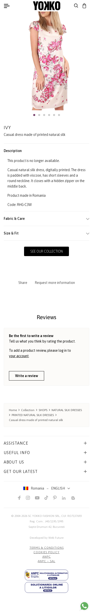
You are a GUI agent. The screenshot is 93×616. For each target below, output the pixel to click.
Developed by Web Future (46, 537)
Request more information (55, 283)
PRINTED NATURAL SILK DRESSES (33, 415)
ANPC (46, 556)
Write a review (26, 376)
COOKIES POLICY (46, 552)
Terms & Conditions (47, 547)
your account (19, 356)
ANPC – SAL (46, 561)
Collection (27, 410)
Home (13, 410)
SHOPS (43, 410)
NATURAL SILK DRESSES (67, 410)
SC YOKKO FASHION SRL (44, 516)
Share (22, 283)
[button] (34, 115)
